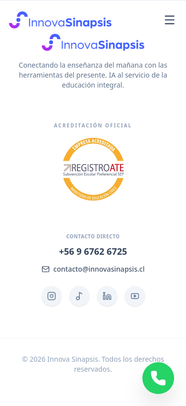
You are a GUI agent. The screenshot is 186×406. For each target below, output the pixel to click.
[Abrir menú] (169, 19)
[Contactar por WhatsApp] (158, 378)
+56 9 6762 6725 (93, 251)
